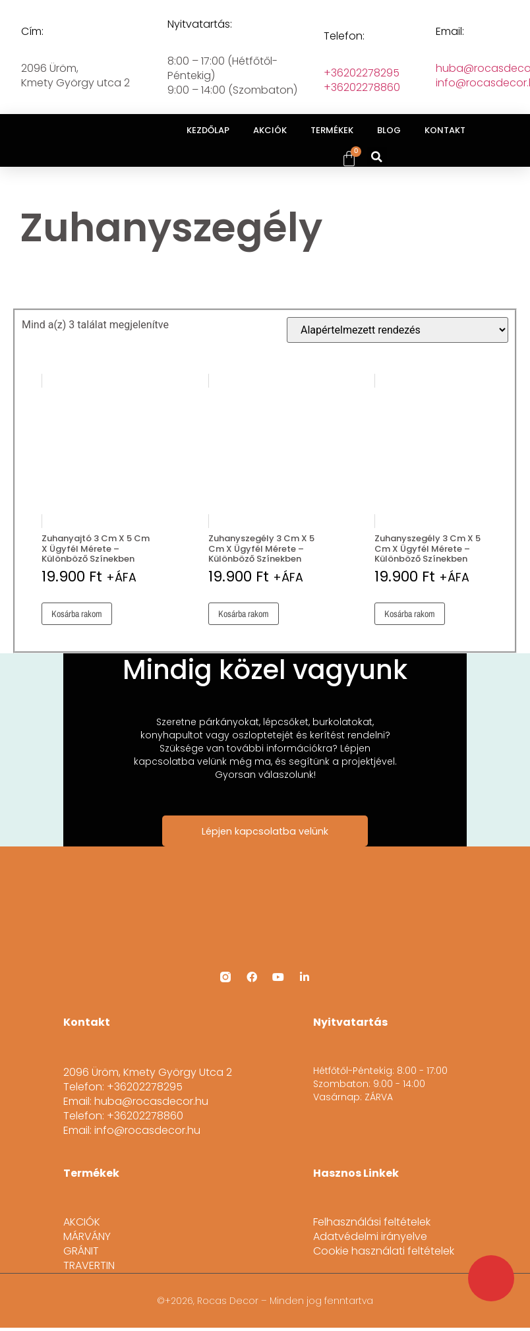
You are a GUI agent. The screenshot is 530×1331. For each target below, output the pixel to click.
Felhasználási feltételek (371, 1221)
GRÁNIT (81, 1250)
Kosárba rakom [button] (76, 614)
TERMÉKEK (331, 130)
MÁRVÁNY (87, 1236)
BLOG (389, 130)
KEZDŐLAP (208, 130)
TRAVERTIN (89, 1265)
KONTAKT (445, 130)
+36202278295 (361, 72)
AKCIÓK (270, 130)
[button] (377, 157)
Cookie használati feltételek (383, 1250)
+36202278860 (362, 87)
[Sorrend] (397, 330)
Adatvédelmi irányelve (370, 1236)
